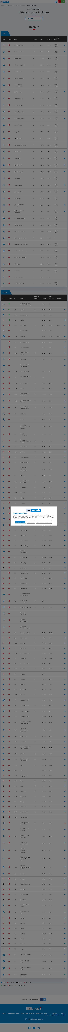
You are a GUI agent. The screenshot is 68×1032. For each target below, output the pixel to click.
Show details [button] (31, 522)
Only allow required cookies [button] (44, 522)
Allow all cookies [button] (20, 522)
